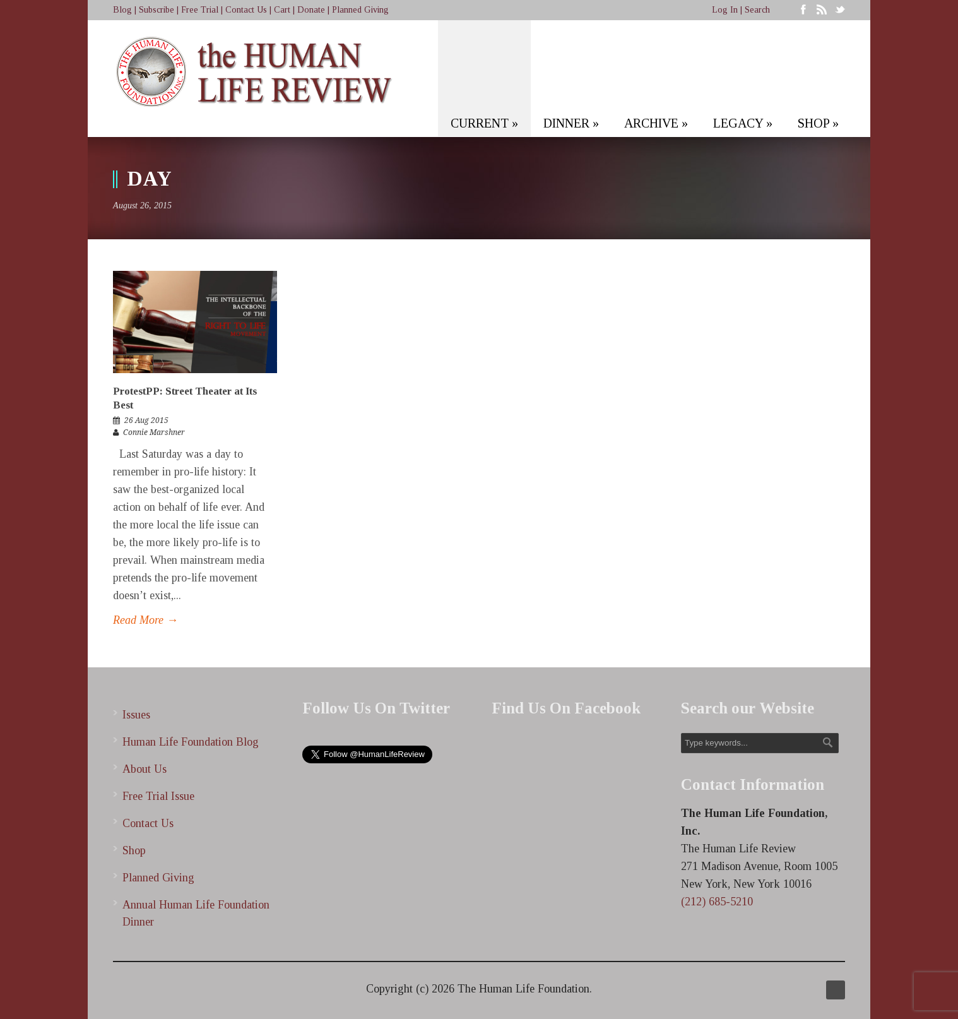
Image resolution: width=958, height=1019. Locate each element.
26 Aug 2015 (146, 420)
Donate (311, 10)
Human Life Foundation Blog (190, 742)
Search (757, 10)
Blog (122, 10)
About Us (144, 769)
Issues (136, 714)
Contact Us (246, 10)
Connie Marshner (154, 432)
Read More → (145, 620)
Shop (134, 850)
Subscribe (156, 10)
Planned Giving (360, 10)
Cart (282, 10)
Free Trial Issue (158, 796)
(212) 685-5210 (717, 901)
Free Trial (199, 10)
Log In (725, 10)
